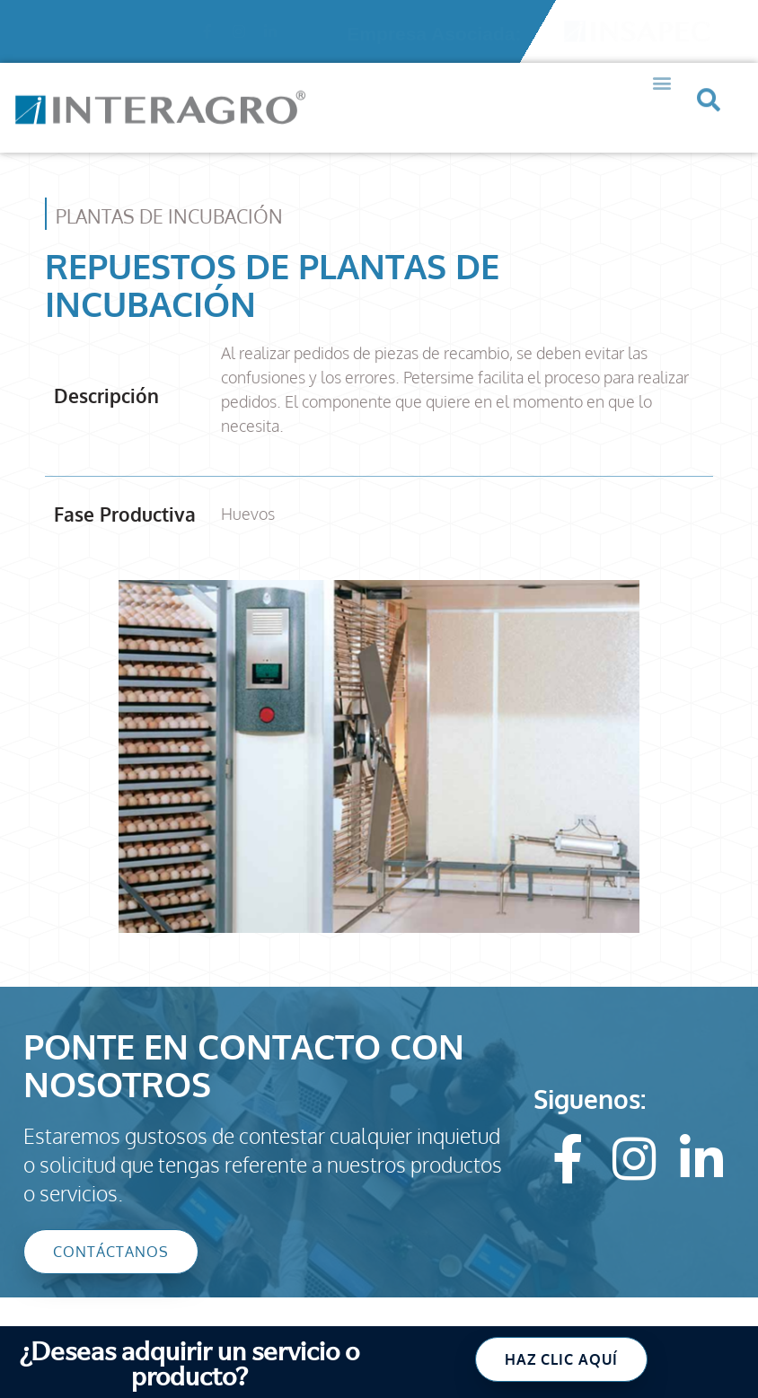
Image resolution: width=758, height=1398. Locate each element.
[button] (662, 65)
